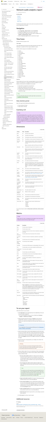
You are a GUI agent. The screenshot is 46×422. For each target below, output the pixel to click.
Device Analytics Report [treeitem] (8, 61)
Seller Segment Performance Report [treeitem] (8, 104)
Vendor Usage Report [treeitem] (7, 114)
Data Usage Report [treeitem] (7, 60)
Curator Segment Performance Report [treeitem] (9, 58)
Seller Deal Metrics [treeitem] (7, 93)
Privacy (22, 417)
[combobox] (7, 9)
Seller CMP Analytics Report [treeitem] (8, 92)
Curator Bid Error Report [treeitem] (8, 55)
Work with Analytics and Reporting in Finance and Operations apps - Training (29, 404)
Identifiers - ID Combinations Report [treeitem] (8, 65)
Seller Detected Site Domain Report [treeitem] (8, 101)
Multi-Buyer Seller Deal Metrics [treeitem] (9, 71)
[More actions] (44, 7)
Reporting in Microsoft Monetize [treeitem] (8, 41)
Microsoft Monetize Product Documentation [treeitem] (6, 12)
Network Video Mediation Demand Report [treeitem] (8, 84)
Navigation (19, 16)
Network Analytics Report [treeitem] (8, 72)
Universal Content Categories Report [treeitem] (8, 109)
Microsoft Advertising (22, 7)
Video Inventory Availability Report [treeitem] (8, 112)
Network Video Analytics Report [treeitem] (9, 82)
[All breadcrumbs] (17, 7)
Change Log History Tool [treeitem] (5, 32)
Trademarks (41, 417)
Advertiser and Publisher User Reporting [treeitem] (7, 122)
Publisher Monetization (30, 7)
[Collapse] (13, 7)
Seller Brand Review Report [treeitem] (8, 90)
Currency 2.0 (19, 18)
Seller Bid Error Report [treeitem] (7, 89)
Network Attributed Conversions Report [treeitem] (9, 75)
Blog (13, 417)
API (37, 374)
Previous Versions (9, 417)
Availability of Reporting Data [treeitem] (7, 124)
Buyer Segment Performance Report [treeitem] (8, 51)
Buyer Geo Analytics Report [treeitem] (8, 48)
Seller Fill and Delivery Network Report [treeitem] (9, 96)
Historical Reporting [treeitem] (6, 43)
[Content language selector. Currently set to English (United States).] (5, 415)
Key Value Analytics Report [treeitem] (8, 67)
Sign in (44, 1)
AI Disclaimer (3, 417)
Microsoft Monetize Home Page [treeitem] (7, 15)
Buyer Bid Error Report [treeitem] (7, 47)
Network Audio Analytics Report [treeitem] (8, 77)
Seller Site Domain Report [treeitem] (8, 97)
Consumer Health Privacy (28, 417)
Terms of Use (36, 417)
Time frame (19, 17)
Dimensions (19, 19)
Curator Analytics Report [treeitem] (8, 54)
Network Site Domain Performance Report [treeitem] (7, 80)
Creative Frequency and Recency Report (36, 173)
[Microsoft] (1, 1)
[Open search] (41, 1)
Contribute (17, 417)
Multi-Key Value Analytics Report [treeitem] (8, 69)
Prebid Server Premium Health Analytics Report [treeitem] (8, 87)
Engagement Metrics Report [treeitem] (8, 107)
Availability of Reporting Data (22, 97)
